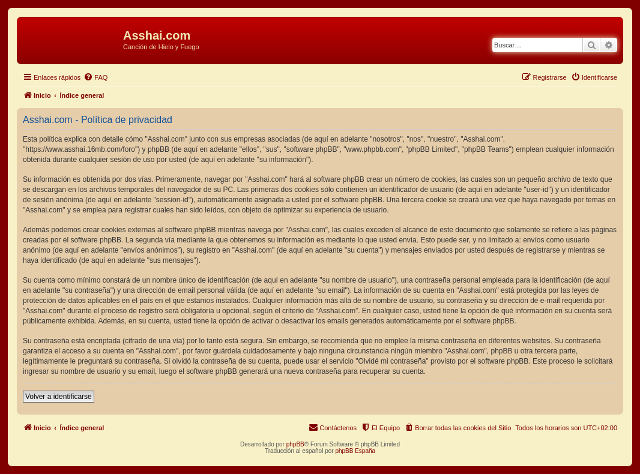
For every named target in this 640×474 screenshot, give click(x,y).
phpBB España (355, 451)
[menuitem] (95, 77)
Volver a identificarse (58, 396)
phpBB (295, 444)
